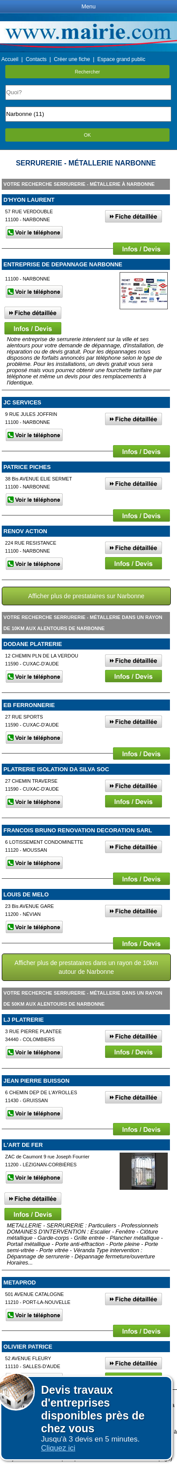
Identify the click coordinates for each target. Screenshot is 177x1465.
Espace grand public (121, 59)
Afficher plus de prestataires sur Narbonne (86, 596)
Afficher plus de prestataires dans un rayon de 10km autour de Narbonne (86, 967)
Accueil (10, 59)
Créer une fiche (72, 59)
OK (87, 135)
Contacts (36, 59)
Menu (88, 6)
